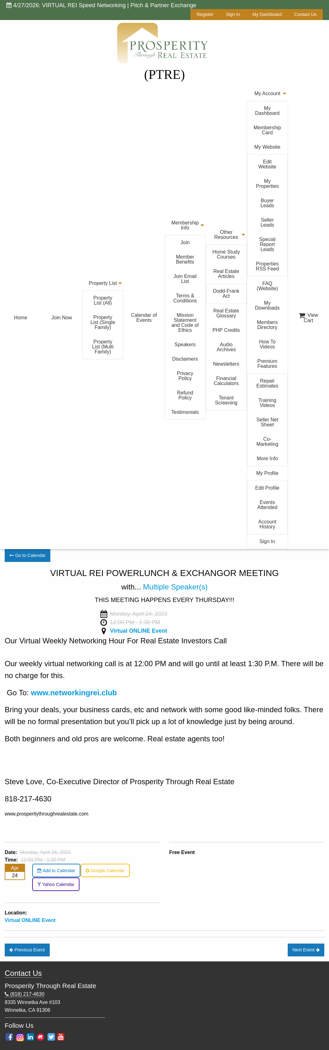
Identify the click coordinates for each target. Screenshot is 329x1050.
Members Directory (267, 325)
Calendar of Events (144, 317)
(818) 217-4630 (24, 994)
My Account (267, 93)
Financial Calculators (226, 381)
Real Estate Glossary (226, 313)
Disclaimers (185, 359)
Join (185, 242)
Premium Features (267, 363)
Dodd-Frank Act (226, 293)
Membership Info (185, 225)
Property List (103, 283)
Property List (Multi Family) (103, 346)
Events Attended (267, 505)
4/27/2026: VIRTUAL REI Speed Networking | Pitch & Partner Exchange (101, 5)
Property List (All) (103, 300)
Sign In (233, 14)
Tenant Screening (226, 400)
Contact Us (305, 14)
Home (20, 317)
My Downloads (267, 305)
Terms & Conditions (185, 298)
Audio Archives (226, 347)
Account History (267, 524)
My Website (267, 147)
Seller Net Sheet (267, 422)
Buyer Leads (267, 203)
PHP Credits (226, 330)
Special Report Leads (267, 244)
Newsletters (226, 364)
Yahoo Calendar (55, 884)
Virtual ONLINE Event (138, 631)
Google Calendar (105, 870)
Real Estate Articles (226, 274)
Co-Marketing (267, 441)
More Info (267, 458)
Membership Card (267, 130)
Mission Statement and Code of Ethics (185, 322)
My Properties (267, 183)
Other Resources (226, 234)
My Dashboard (267, 14)
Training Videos (267, 403)
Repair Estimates (267, 383)
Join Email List (185, 279)
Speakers (185, 344)
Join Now (61, 317)
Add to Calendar (56, 870)
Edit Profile (267, 488)
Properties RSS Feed (267, 266)
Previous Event (27, 949)
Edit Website (267, 164)
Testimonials (185, 412)
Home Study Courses (226, 254)
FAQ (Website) (267, 286)
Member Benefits (185, 259)
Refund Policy (185, 395)
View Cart (308, 317)
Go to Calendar (27, 555)
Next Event (305, 949)
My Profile (267, 473)
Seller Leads (267, 222)
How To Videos (267, 344)
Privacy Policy (185, 376)
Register (205, 14)
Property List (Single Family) (102, 322)
